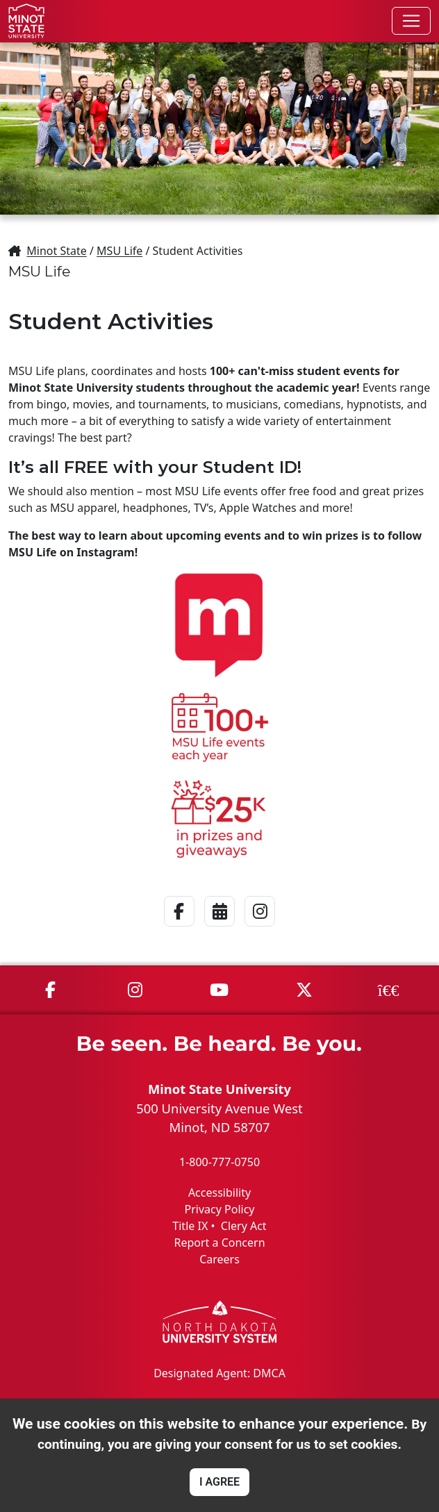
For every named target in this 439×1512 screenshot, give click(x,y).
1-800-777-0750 (219, 1162)
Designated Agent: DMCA (219, 1373)
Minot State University (219, 1088)
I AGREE (219, 1481)
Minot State (56, 250)
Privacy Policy (220, 1209)
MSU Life (119, 250)
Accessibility (219, 1192)
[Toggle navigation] (411, 21)
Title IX (190, 1225)
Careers (219, 1259)
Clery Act (244, 1225)
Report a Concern (219, 1242)
